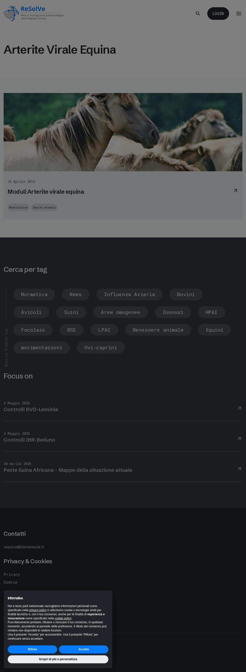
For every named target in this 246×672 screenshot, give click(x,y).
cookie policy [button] (63, 618)
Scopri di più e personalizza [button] (58, 659)
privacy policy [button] (38, 610)
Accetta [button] (83, 649)
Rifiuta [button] (32, 649)
